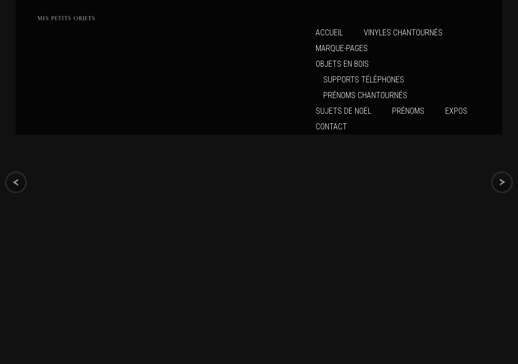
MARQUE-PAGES (342, 48)
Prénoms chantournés (365, 95)
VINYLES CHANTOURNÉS (403, 32)
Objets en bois (342, 64)
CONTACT (331, 126)
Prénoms (408, 111)
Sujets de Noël (343, 111)
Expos (456, 111)
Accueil (329, 32)
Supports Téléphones (363, 79)
